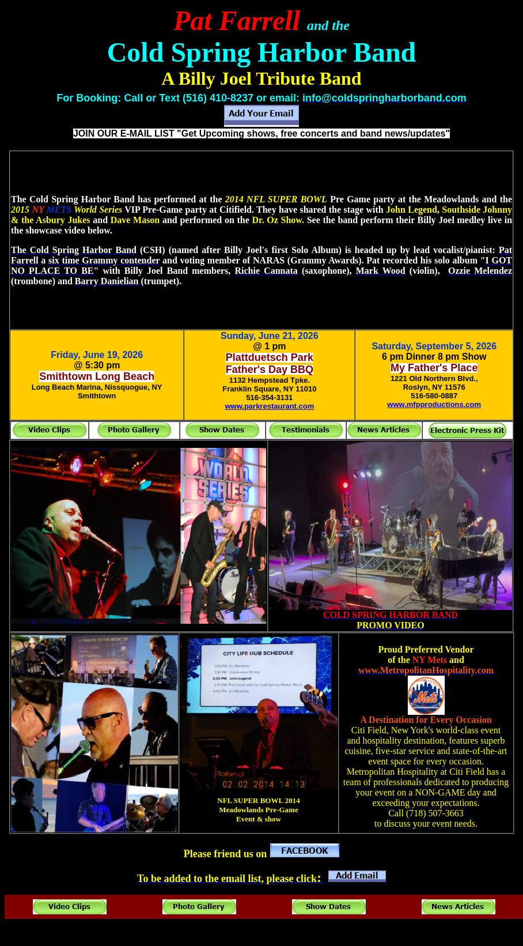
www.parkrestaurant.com (269, 406)
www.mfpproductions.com (434, 404)
